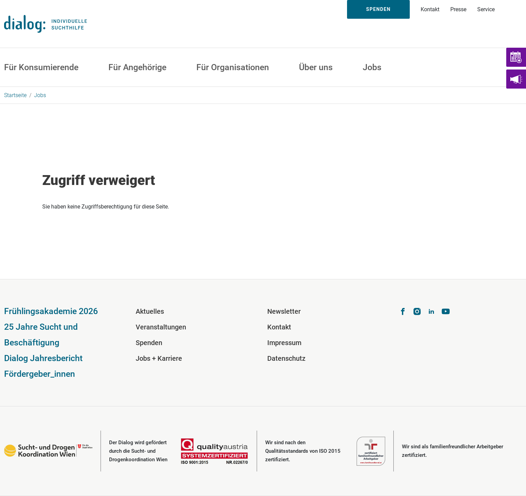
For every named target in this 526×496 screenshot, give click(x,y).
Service (486, 9)
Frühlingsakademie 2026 (51, 311)
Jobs (372, 67)
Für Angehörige (137, 67)
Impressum (284, 343)
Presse (458, 9)
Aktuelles (150, 311)
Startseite (15, 95)
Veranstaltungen (161, 327)
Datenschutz (286, 358)
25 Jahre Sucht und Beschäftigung (41, 334)
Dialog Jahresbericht (43, 358)
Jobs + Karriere (159, 358)
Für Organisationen (232, 67)
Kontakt (430, 9)
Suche (513, 9)
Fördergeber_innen (39, 374)
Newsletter (284, 311)
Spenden (378, 9)
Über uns (316, 67)
